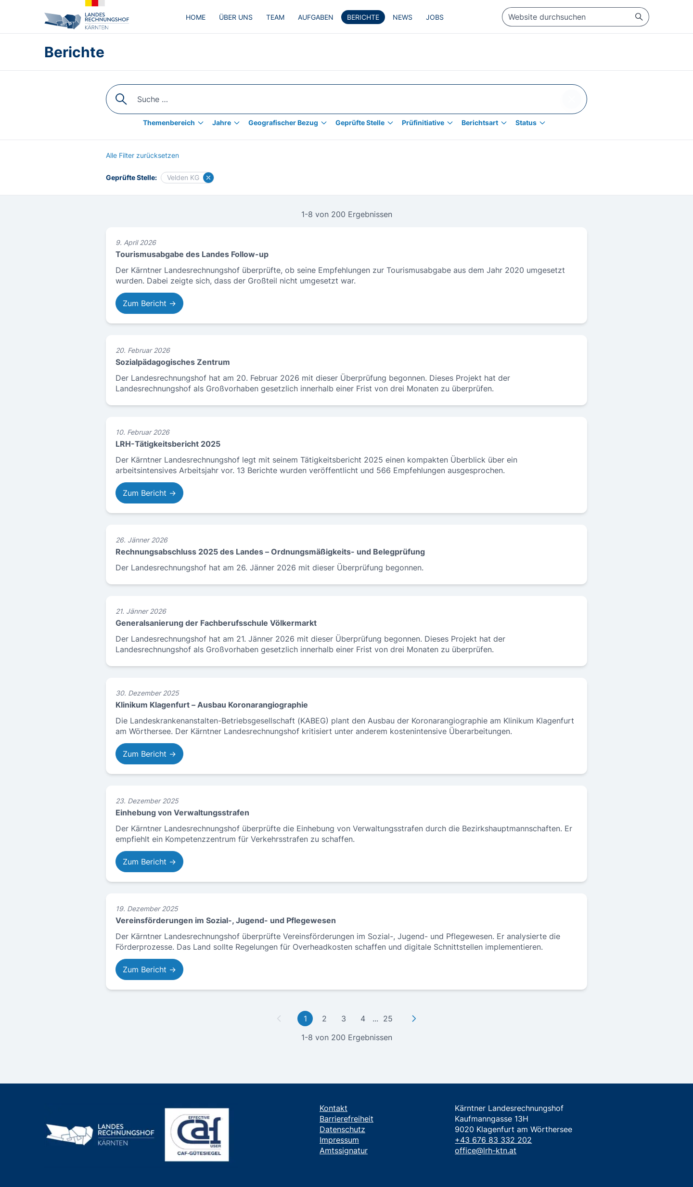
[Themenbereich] (175, 123)
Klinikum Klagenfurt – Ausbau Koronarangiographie (212, 705)
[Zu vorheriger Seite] (279, 1018)
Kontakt (333, 1108)
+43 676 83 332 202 (493, 1140)
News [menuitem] (402, 17)
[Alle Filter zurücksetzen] (142, 155)
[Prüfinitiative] (430, 123)
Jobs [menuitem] (435, 17)
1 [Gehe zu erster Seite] (305, 1018)
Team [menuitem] (275, 17)
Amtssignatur (344, 1150)
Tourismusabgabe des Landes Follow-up (192, 254)
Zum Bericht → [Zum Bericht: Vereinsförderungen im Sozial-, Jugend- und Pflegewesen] (149, 969)
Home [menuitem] (195, 17)
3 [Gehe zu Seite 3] (343, 1018)
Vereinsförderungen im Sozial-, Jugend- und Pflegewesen (226, 920)
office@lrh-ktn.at (485, 1150)
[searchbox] (575, 17)
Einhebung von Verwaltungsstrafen (182, 812)
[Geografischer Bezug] (290, 123)
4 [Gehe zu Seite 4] (362, 1018)
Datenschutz (342, 1129)
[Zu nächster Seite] (414, 1018)
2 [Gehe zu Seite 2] (324, 1018)
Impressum (339, 1140)
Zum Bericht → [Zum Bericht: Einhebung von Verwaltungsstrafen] (149, 861)
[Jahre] (228, 123)
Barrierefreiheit (346, 1118)
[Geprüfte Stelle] (366, 123)
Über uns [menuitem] (236, 17)
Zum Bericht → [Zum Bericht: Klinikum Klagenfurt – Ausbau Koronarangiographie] (149, 754)
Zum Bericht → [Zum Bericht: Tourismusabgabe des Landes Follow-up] (149, 303)
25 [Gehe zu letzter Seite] (388, 1018)
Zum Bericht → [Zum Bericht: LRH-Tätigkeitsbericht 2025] (149, 493)
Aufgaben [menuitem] (316, 17)
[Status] (532, 123)
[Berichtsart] (487, 123)
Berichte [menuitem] (363, 17)
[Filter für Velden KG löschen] (208, 177)
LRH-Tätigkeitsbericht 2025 (168, 444)
